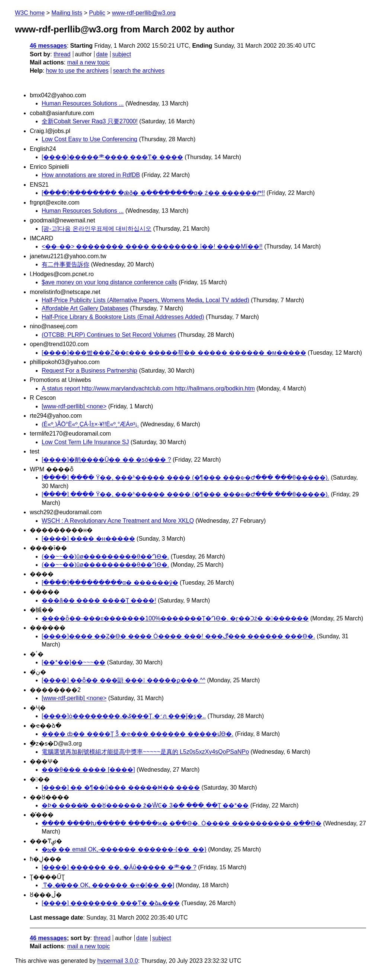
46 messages (48, 45)
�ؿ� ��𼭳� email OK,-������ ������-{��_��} (124, 849)
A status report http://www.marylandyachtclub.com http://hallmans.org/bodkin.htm (148, 388)
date (102, 54)
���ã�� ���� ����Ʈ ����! (99, 600)
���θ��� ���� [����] (88, 769)
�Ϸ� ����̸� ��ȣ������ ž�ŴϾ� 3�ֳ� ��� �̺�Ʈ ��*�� (145, 805)
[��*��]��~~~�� (73, 662)
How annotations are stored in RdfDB (91, 175)
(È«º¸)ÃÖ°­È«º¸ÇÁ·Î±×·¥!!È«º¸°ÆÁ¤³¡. (90, 424)
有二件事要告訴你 (65, 264)
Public (97, 13)
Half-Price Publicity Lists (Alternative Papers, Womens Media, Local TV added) (145, 300)
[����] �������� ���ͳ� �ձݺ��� (111, 903)
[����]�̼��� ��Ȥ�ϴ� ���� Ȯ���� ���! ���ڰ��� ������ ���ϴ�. (178, 636)
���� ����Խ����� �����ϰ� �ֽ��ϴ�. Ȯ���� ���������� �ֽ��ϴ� (181, 823)
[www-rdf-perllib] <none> (74, 406)
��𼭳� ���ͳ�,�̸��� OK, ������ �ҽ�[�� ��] (108, 885)
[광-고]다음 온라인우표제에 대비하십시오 (96, 228)
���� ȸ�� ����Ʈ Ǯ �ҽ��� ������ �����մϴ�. (137, 734)
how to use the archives (77, 70)
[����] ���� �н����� (88, 538)
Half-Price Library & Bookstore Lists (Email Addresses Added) (123, 317)
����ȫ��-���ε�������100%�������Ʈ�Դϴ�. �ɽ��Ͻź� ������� (175, 618)
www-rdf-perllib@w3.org (144, 13)
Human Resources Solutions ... (83, 103)
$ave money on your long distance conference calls (109, 282)
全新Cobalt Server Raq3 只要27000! (90, 121)
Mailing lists (66, 13)
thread (62, 54)
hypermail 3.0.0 (117, 961)
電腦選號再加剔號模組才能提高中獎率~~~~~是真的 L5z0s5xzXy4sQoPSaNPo (145, 752)
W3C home (30, 13)
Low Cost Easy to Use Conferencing (89, 139)
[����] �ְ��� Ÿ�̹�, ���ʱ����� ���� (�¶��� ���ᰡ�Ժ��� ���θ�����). (185, 477)
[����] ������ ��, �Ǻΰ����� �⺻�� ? (119, 867)
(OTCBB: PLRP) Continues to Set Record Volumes (109, 335)
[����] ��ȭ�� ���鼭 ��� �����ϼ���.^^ (123, 680)
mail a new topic (88, 62)
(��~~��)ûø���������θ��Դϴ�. (105, 556)
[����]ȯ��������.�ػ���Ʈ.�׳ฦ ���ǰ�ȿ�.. (124, 716)
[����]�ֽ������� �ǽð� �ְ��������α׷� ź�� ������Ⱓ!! (153, 193)
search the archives (139, 70)
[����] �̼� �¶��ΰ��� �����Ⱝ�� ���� (121, 787)
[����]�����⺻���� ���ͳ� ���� (112, 157)
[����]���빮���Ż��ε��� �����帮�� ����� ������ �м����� (174, 353)
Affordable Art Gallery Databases (85, 308)
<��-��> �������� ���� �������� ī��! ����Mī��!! (152, 246)
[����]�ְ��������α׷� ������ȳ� (110, 582)
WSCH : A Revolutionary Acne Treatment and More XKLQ (118, 521)
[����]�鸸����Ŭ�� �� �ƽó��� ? (106, 459)
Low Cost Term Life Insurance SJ (85, 442)
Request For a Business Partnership (89, 370)
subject (121, 54)
